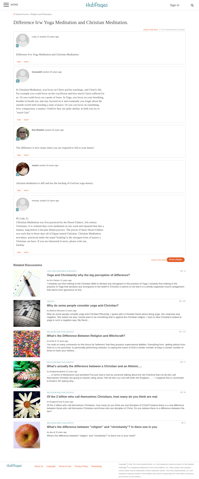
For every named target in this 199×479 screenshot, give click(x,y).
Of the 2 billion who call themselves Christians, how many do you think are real (102, 396)
